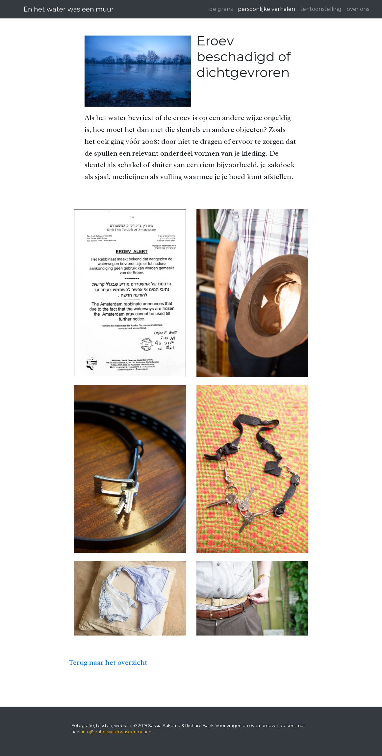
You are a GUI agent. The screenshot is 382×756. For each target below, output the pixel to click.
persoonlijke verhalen (266, 9)
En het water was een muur (68, 9)
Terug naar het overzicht (108, 662)
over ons (358, 9)
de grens (221, 9)
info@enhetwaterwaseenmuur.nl (117, 731)
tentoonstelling (321, 9)
